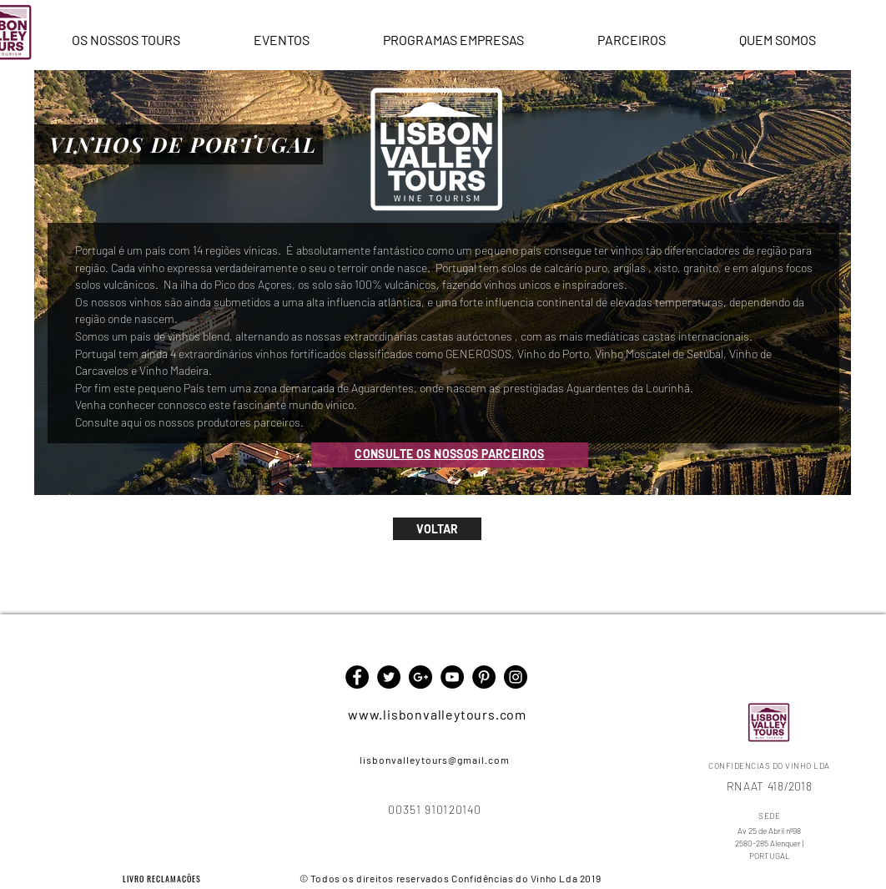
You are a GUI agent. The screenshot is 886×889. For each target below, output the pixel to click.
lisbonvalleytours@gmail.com (435, 759)
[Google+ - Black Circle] (420, 677)
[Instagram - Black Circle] (515, 677)
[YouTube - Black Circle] (452, 677)
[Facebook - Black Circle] (357, 677)
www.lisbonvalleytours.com (437, 714)
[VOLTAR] (437, 529)
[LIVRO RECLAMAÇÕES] (163, 878)
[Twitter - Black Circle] (388, 677)
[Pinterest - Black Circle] (484, 677)
